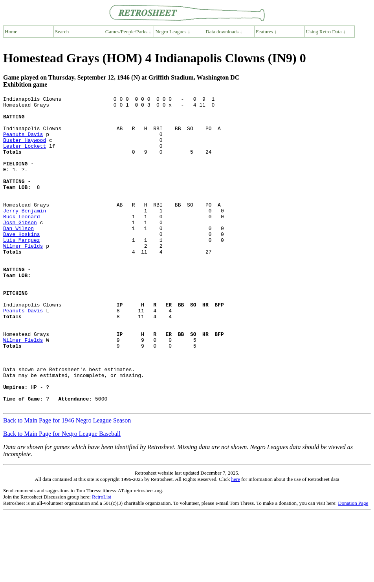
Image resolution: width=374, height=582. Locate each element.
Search (62, 31)
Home (11, 31)
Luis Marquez (21, 269)
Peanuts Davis (23, 142)
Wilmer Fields (23, 276)
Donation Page (353, 565)
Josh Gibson (20, 248)
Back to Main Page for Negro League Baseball (62, 496)
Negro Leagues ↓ (173, 31)
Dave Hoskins (21, 262)
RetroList (101, 559)
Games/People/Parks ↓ (128, 31)
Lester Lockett (24, 156)
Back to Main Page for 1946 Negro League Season (67, 482)
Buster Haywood (24, 149)
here (235, 541)
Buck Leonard (21, 241)
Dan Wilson (18, 255)
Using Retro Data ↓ (326, 31)
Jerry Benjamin (24, 234)
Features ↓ (266, 31)
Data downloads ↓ (223, 31)
